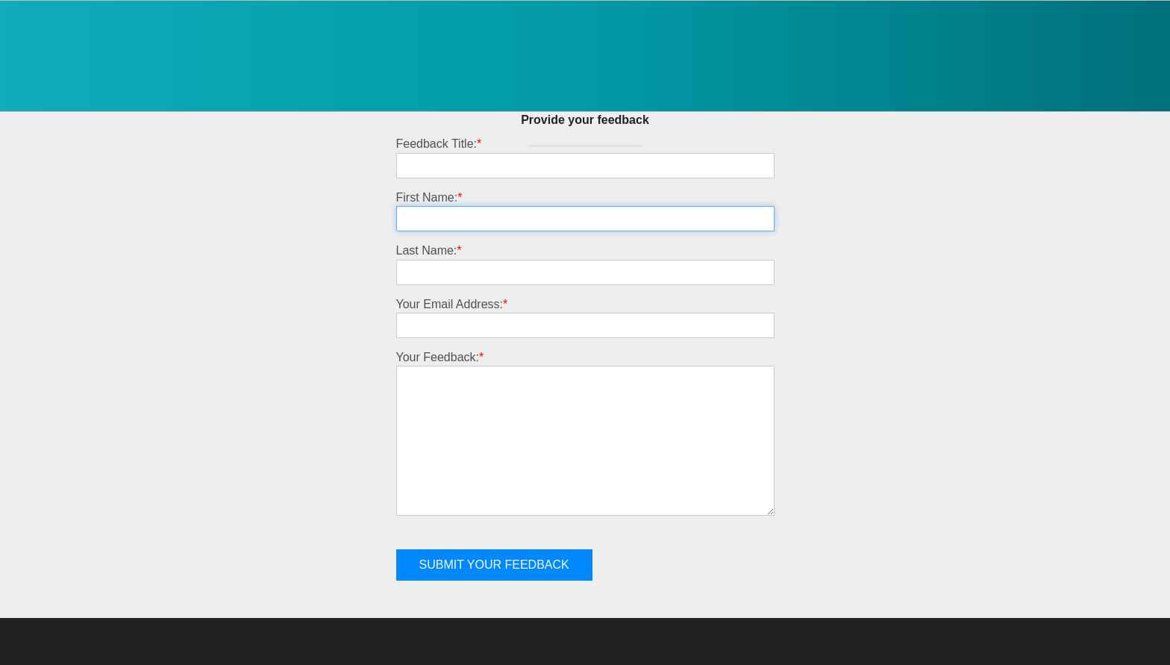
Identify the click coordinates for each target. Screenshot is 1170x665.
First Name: (429, 197)
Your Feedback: (440, 357)
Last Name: (429, 250)
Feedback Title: (439, 143)
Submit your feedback (494, 564)
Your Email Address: (452, 304)
